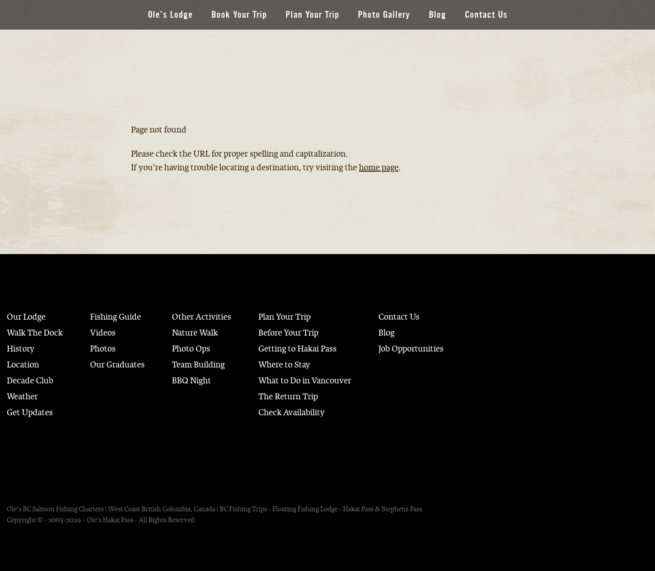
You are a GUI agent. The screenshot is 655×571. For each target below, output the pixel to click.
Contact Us (486, 15)
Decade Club (30, 380)
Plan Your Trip (312, 15)
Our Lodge (26, 316)
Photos (103, 348)
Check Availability (291, 412)
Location (23, 364)
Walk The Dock (35, 332)
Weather (22, 396)
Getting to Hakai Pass (297, 348)
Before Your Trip (288, 332)
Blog (437, 15)
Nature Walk (195, 332)
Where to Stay (284, 364)
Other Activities (201, 316)
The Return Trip (288, 396)
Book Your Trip (239, 15)
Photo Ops (191, 348)
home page (378, 167)
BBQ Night (191, 380)
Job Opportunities (410, 348)
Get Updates (30, 412)
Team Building (198, 364)
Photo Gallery (384, 15)
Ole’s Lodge (170, 15)
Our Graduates (117, 364)
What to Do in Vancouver (304, 380)
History (21, 348)
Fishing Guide (115, 316)
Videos (103, 332)
